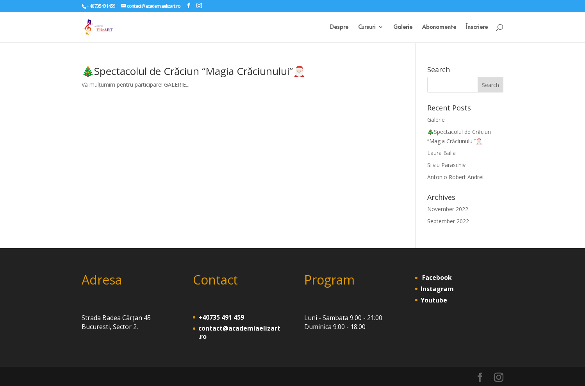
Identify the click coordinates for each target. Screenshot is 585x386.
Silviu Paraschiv (446, 165)
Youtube (434, 300)
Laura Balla (441, 153)
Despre (339, 27)
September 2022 (448, 221)
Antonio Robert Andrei (455, 177)
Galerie (402, 27)
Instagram (437, 289)
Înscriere (477, 27)
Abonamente (439, 27)
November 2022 (447, 209)
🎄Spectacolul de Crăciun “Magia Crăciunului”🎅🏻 (193, 71)
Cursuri (367, 27)
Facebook (436, 277)
